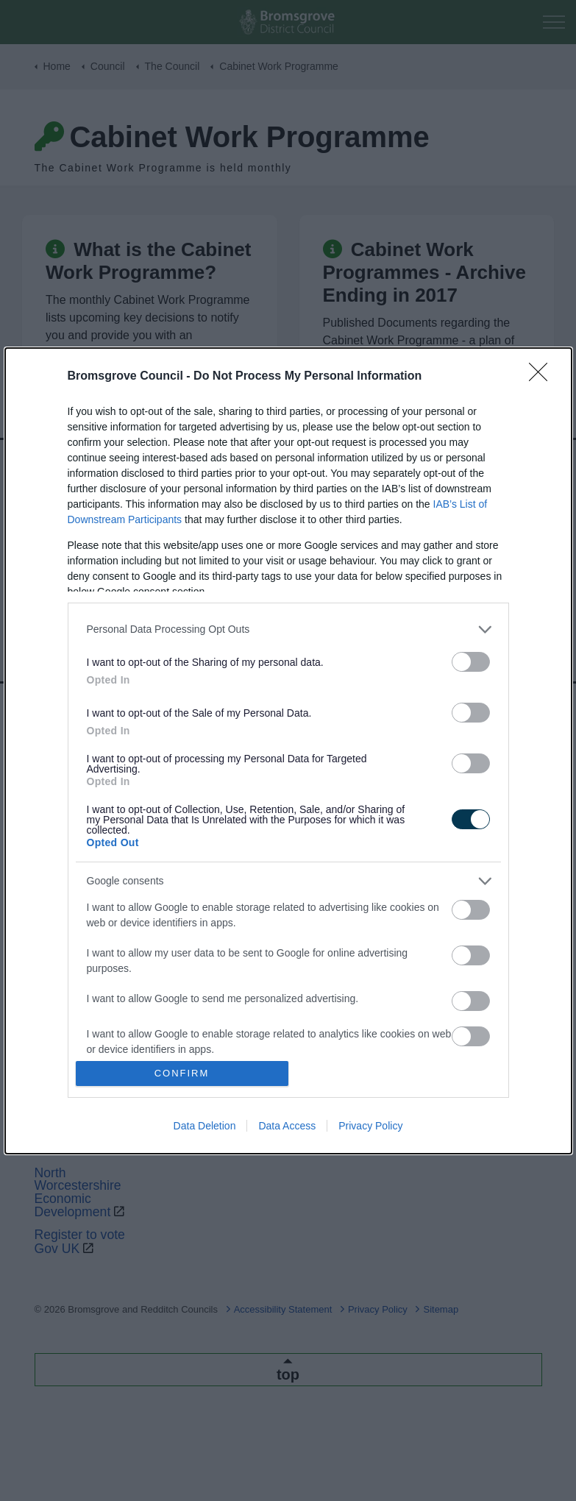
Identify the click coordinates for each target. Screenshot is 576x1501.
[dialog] (288, 751)
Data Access (287, 1126)
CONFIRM (182, 1073)
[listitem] (288, 629)
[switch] (471, 662)
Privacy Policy (370, 1126)
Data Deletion (205, 1126)
